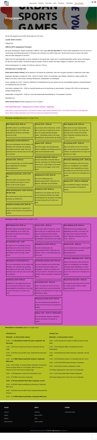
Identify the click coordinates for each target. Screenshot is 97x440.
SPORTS (41, 3)
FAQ (35, 418)
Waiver (6, 418)
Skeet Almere (8, 421)
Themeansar (63, 430)
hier (20, 65)
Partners (37, 412)
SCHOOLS (61, 3)
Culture (6, 412)
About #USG (33, 3)
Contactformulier (70, 412)
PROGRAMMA (79, 3)
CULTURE (48, 3)
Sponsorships (38, 421)
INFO (54, 3)
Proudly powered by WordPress (38, 430)
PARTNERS (69, 3)
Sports (6, 415)
